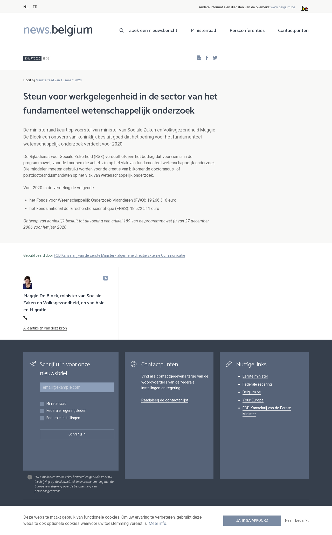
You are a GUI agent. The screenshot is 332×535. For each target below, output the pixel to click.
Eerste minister (255, 376)
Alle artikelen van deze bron (45, 328)
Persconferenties (247, 31)
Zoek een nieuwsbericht (153, 31)
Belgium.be (252, 392)
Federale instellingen (63, 418)
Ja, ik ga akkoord (252, 520)
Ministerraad (203, 31)
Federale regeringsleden (66, 411)
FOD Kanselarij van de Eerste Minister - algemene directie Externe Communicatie (119, 255)
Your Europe (253, 400)
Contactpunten (293, 31)
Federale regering (257, 384)
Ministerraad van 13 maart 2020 (59, 80)
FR (35, 7)
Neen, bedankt (297, 520)
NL (26, 7)
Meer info (157, 523)
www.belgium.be (283, 7)
